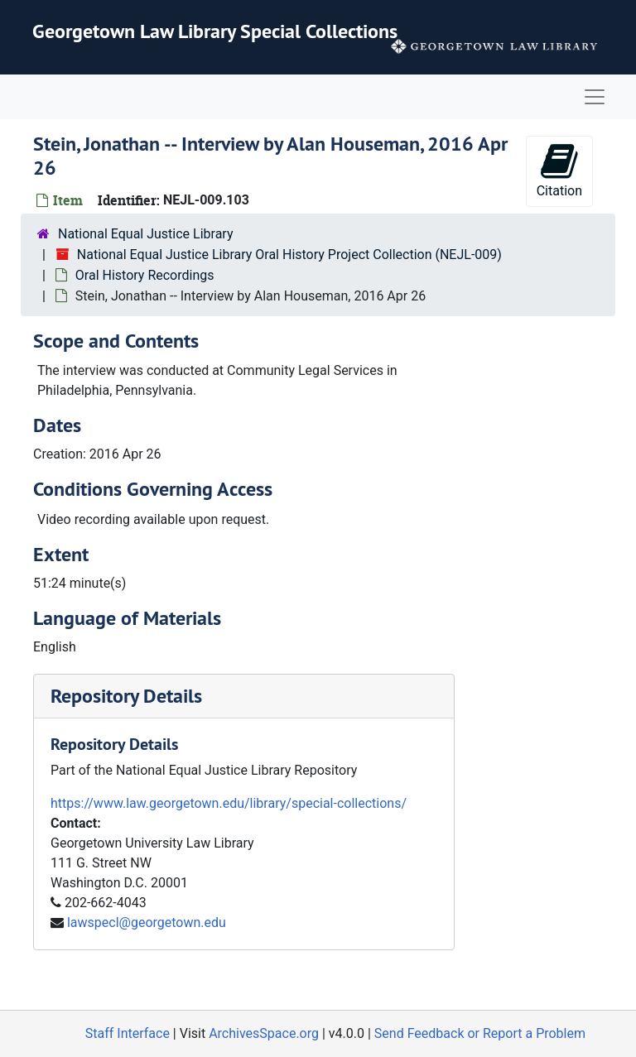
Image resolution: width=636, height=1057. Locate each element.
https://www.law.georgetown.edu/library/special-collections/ (229, 803)
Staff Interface (127, 1033)
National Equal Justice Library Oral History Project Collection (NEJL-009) (289, 254)
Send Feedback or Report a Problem (479, 1033)
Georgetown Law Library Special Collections (215, 31)
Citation (559, 170)
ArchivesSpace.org (264, 1033)
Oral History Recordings (144, 275)
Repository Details (126, 696)
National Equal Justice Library (145, 234)
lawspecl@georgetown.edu (146, 922)
